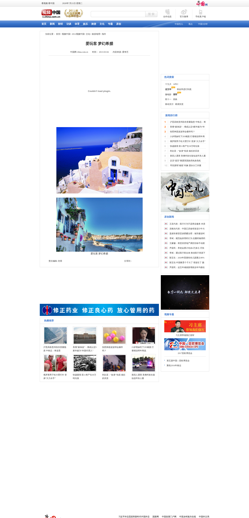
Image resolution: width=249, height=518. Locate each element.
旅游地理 (96, 34)
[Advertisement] (185, 489)
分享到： (128, 261)
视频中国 (66, 34)
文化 (88, 34)
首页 (58, 34)
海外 (104, 34)
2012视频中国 (78, 34)
